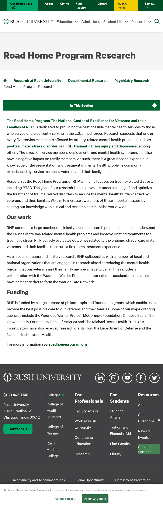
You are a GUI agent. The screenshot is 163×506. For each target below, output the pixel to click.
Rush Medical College (52, 449)
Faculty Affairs (86, 410)
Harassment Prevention (132, 479)
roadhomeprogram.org (68, 344)
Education (65, 21)
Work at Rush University (85, 424)
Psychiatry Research (131, 80)
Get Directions (146, 417)
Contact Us (17, 428)
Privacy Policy (120, 486)
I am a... (150, 3)
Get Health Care (21, 3)
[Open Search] (157, 21)
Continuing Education (84, 440)
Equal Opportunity (90, 479)
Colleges (53, 394)
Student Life (113, 21)
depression (128, 146)
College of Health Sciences (54, 410)
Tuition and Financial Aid (120, 430)
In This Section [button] (81, 105)
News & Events (144, 434)
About (49, 3)
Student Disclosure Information (55, 486)
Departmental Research (88, 80)
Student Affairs (116, 413)
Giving (64, 3)
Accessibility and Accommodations (39, 479)
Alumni (143, 404)
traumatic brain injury (92, 146)
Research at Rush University (37, 80)
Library (103, 3)
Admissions (90, 21)
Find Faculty (81, 5)
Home (5, 80)
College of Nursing (54, 429)
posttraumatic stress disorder (32, 146)
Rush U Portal (122, 5)
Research (138, 21)
